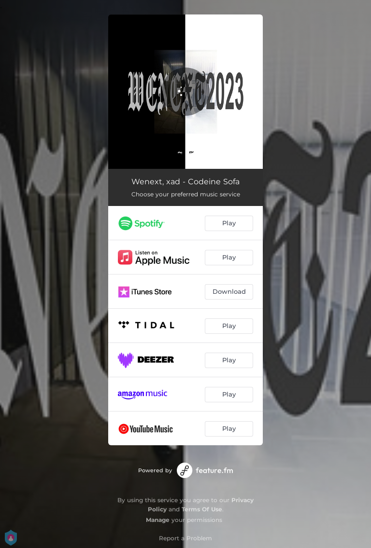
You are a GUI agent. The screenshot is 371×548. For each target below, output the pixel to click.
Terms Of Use (202, 509)
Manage (158, 519)
